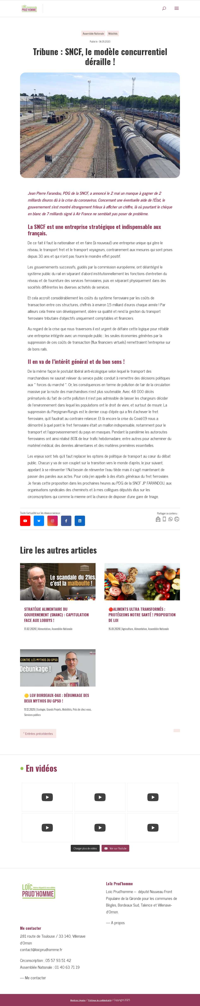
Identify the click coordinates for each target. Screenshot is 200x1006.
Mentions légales (78, 1000)
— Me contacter (33, 977)
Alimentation (44, 629)
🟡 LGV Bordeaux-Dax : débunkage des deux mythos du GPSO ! (56, 698)
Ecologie (41, 709)
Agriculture (127, 629)
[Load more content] (85, 848)
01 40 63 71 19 (67, 967)
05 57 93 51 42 (58, 960)
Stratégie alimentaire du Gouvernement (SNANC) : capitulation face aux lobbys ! (56, 614)
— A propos (115, 922)
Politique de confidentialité (99, 1000)
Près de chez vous (82, 709)
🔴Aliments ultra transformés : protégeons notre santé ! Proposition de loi (142, 614)
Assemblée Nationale (93, 33)
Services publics (32, 715)
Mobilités (112, 33)
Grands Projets (54, 709)
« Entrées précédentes (38, 733)
